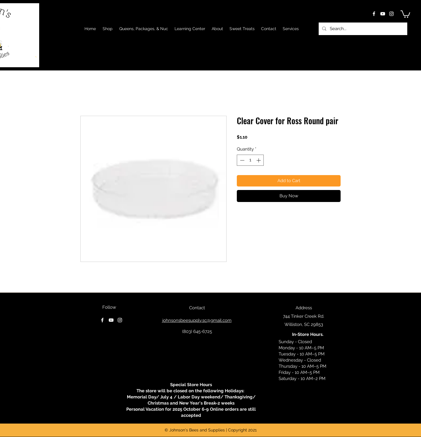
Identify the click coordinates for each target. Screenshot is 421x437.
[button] (405, 14)
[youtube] (383, 14)
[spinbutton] (250, 160)
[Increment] (259, 160)
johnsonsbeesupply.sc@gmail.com (197, 320)
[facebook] (374, 14)
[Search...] (362, 29)
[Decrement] (242, 160)
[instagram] (391, 14)
